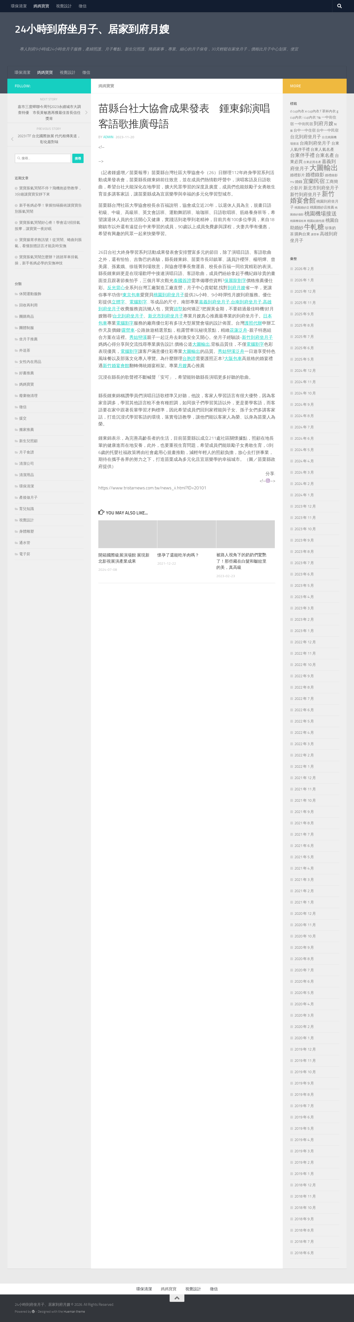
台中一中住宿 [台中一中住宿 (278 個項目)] (305, 130)
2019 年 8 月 (304, 1094)
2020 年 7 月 (304, 970)
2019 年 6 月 (304, 1117)
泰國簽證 (182, 280)
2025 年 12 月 (305, 291)
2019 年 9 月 (304, 1083)
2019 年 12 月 (305, 1049)
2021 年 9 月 (304, 812)
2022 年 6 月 (304, 710)
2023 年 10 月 (305, 529)
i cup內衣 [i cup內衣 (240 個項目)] (309, 117)
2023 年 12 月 (305, 506)
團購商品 (26, 316)
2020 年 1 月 (304, 1038)
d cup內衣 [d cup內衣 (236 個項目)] (297, 111)
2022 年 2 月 (304, 755)
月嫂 (182, 365)
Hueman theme (74, 1311)
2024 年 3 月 (304, 472)
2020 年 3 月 (304, 1015)
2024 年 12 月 (305, 370)
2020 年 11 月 (305, 925)
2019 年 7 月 (304, 1106)
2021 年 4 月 (304, 868)
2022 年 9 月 (304, 676)
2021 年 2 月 (304, 891)
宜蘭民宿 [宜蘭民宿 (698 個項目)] (314, 181)
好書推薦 (26, 373)
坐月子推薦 (28, 339)
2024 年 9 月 (304, 404)
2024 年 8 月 (304, 416)
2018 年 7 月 (304, 1241)
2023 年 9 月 (304, 540)
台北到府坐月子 (128, 316)
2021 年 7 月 (304, 834)
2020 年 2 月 (304, 1026)
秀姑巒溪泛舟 (231, 351)
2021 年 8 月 (304, 823)
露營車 (128, 330)
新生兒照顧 (28, 441)
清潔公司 (26, 463)
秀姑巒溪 (138, 337)
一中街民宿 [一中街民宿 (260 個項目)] (304, 124)
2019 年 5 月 (304, 1128)
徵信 (83, 6)
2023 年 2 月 (304, 619)
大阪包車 (233, 358)
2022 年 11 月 (305, 653)
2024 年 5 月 (304, 450)
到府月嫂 (236, 287)
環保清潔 (19, 6)
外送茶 (24, 350)
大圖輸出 (201, 344)
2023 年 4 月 (304, 597)
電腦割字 (138, 302)
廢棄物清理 (28, 395)
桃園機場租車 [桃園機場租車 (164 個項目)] (298, 221)
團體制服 (26, 328)
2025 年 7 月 (304, 336)
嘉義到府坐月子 (214, 302)
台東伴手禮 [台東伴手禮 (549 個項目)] (302, 155)
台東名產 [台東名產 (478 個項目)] (324, 155)
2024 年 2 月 (304, 483)
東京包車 (131, 295)
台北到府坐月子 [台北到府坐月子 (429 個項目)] (305, 136)
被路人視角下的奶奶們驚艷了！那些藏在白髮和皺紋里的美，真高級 (241, 561)
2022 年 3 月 (304, 744)
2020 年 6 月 (304, 981)
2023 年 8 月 (304, 551)
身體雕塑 (26, 531)
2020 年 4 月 (304, 1004)
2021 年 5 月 (304, 857)
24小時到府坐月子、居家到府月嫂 (92, 29)
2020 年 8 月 (304, 959)
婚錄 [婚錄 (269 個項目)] (298, 182)
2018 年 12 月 (305, 1185)
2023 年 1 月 (304, 631)
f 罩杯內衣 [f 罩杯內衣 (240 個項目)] (328, 111)
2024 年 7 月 (304, 427)
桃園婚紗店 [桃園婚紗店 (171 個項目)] (302, 207)
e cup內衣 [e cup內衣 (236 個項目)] (312, 111)
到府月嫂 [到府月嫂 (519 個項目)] (323, 123)
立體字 (118, 302)
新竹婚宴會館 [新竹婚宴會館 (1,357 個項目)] (312, 197)
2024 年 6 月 (304, 438)
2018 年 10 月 (305, 1207)
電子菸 (24, 554)
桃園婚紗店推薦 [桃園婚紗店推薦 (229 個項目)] (322, 207)
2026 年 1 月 (304, 280)
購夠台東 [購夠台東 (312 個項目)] (302, 234)
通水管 (24, 543)
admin (108, 137)
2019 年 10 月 (305, 1072)
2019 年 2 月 (304, 1162)
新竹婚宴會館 (116, 365)
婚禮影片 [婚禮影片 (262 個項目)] (297, 175)
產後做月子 (28, 497)
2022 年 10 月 (305, 664)
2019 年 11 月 (305, 1060)
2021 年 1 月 (304, 902)
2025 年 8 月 (304, 325)
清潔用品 (26, 475)
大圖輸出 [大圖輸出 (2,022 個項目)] (324, 168)
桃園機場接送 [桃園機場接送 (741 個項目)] (320, 213)
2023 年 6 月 (304, 574)
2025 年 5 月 (304, 359)
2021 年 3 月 (304, 879)
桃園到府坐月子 (168, 295)
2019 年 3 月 (304, 1151)
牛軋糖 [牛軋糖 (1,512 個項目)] (314, 227)
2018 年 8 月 (304, 1230)
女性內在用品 (30, 362)
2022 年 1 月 (304, 766)
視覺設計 (64, 6)
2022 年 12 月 (305, 642)
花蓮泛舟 (238, 330)
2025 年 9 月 (304, 314)
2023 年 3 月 (304, 608)
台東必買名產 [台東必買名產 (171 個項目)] (312, 162)
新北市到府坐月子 (165, 316)
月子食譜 (26, 452)
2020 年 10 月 (305, 936)
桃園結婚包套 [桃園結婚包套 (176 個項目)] (316, 221)
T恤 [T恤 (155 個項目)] (319, 117)
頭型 (178, 309)
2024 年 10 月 (305, 393)
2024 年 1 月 (304, 495)
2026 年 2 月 (304, 269)
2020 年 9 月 (304, 947)
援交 (23, 418)
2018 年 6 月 (304, 1253)
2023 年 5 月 (304, 585)
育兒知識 (26, 509)
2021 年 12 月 (305, 778)
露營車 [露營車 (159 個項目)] (315, 234)
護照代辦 (253, 323)
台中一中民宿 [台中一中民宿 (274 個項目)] (327, 130)
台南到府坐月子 (246, 302)
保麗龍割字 (235, 280)
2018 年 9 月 (304, 1219)
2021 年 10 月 (305, 800)
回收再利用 (28, 305)
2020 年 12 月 (305, 913)
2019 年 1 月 (304, 1174)
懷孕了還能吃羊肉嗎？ (178, 555)
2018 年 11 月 (305, 1196)
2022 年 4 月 (304, 732)
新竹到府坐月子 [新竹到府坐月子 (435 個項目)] (305, 194)
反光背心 (116, 287)
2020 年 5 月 (304, 993)
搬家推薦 (26, 429)
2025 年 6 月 (304, 348)
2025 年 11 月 (305, 302)
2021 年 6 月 (304, 845)
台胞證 (189, 358)
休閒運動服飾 (30, 294)
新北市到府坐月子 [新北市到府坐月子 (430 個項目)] (321, 188)
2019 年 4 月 (304, 1140)
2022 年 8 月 (304, 687)
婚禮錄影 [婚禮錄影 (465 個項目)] (315, 175)
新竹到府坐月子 (257, 337)
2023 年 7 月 (304, 563)
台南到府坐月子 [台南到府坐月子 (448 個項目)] (315, 143)
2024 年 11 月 (305, 382)
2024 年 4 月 (304, 461)
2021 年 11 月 (305, 789)
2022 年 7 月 (304, 698)
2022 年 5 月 (304, 721)
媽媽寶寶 (41, 6)
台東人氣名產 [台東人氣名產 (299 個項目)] (322, 149)
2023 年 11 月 (305, 517)
